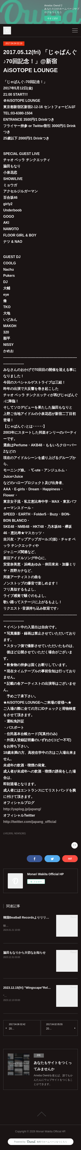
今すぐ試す (52, 18)
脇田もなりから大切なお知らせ (24, 953)
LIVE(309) (8, 833)
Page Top (40, 1114)
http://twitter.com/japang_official (29, 822)
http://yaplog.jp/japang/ (22, 809)
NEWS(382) (20, 833)
